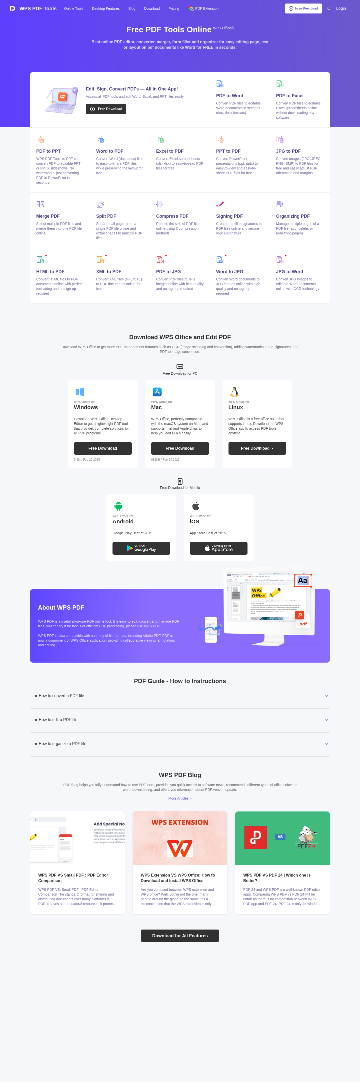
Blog (132, 8)
